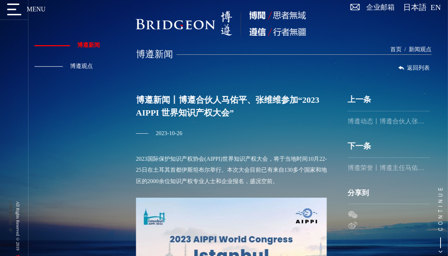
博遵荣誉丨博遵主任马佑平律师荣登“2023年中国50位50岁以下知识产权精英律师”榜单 (392, 167)
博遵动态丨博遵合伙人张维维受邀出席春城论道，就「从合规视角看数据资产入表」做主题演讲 (392, 121)
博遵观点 (62, 66)
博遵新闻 (66, 45)
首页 (399, 49)
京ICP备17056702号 (10, 213)
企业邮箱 (380, 7)
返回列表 (416, 67)
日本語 (417, 7)
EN (436, 7)
